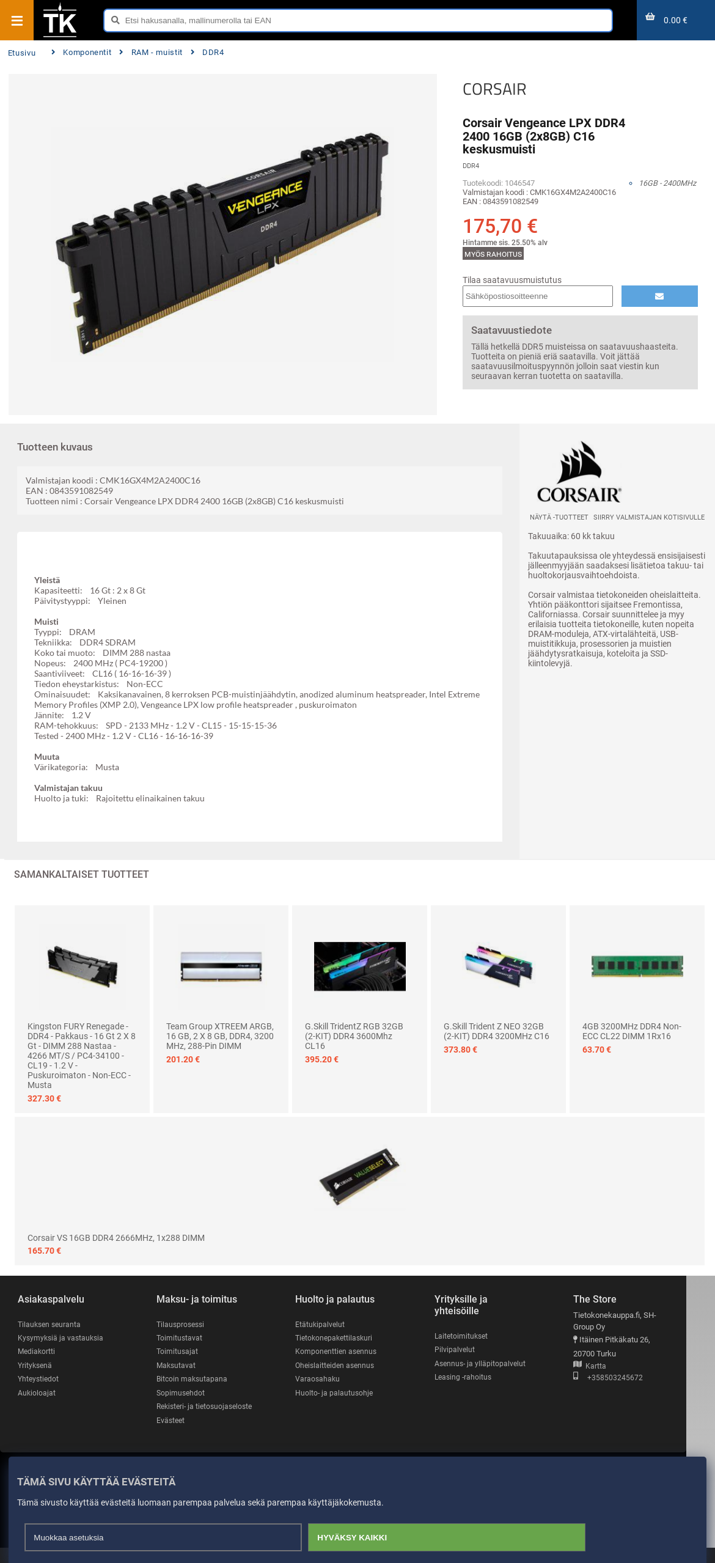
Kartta (601, 1366)
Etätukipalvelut (326, 1324)
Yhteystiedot (39, 1379)
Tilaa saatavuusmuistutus (512, 280)
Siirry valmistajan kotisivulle (649, 517)
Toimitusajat (181, 1351)
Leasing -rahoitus (473, 1377)
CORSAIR (495, 89)
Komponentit (81, 52)
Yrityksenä (36, 1365)
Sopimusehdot (185, 1393)
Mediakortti (37, 1351)
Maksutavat (180, 1365)
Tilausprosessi (185, 1324)
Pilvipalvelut (463, 1350)
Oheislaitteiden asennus (343, 1365)
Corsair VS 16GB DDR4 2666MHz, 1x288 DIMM (116, 1238)
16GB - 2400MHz (667, 183)
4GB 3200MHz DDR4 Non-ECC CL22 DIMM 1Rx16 (631, 1031)
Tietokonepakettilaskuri (342, 1337)
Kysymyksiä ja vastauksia (62, 1337)
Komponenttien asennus (343, 1351)
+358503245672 (619, 1378)
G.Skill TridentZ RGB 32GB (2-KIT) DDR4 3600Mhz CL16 (354, 1036)
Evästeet (174, 1435)
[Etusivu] (59, 36)
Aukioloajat (37, 1393)
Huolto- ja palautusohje (341, 1393)
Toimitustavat (183, 1337)
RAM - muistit (151, 52)
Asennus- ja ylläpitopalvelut (490, 1363)
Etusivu (21, 52)
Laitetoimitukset (471, 1336)
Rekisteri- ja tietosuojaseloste (189, 1414)
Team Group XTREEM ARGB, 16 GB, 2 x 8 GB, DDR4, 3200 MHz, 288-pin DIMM (220, 1036)
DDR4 (207, 52)
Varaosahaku (324, 1379)
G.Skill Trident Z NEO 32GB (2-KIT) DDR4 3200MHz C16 (496, 1031)
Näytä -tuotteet (559, 517)
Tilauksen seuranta (51, 1324)
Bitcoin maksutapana (196, 1379)
